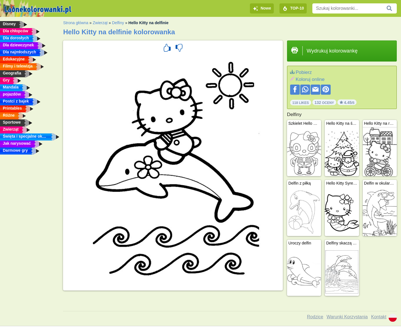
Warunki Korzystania (347, 316)
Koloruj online (309, 79)
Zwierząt (100, 23)
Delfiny (118, 23)
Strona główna (75, 23)
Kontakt (378, 316)
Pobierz (303, 72)
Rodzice (315, 316)
